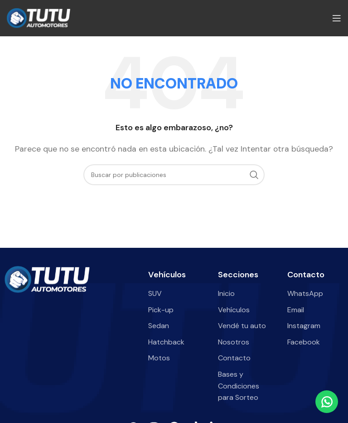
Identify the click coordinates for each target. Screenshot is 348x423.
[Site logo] (38, 17)
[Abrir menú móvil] (337, 18)
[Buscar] (174, 174)
